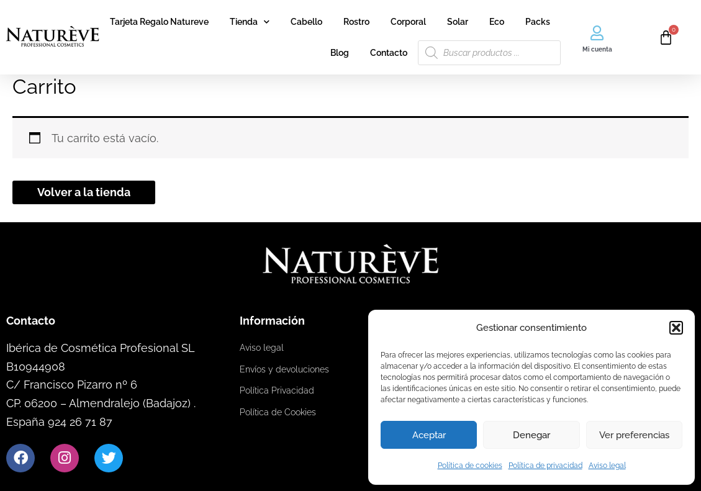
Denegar (531, 435)
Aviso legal (607, 465)
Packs (537, 21)
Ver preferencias (634, 435)
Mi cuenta (597, 49)
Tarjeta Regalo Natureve (159, 21)
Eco (496, 21)
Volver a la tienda (83, 192)
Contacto (388, 52)
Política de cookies (470, 465)
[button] (676, 328)
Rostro (356, 21)
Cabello (306, 21)
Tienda (249, 21)
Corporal (408, 21)
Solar (457, 21)
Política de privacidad (545, 465)
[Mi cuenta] (597, 32)
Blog (339, 52)
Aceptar (429, 435)
